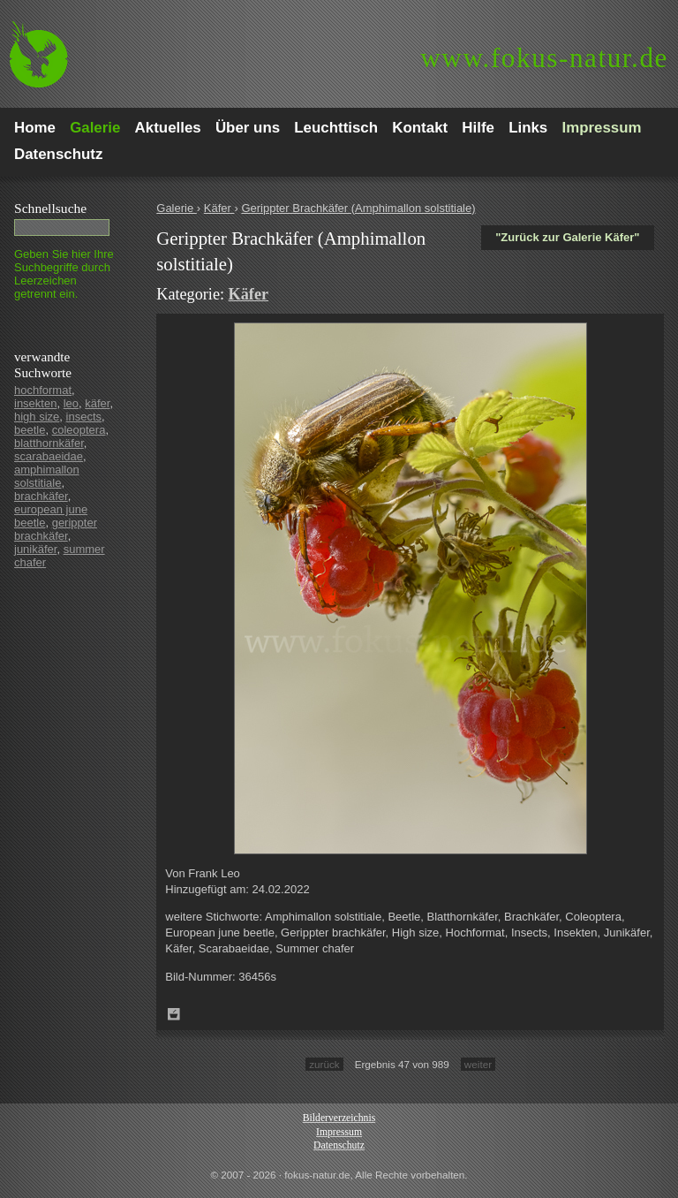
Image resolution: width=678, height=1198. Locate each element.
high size (36, 416)
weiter (478, 1064)
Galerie (176, 208)
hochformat (43, 390)
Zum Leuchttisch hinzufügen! (174, 1014)
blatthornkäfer (49, 443)
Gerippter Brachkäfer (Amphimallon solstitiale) (358, 208)
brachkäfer (41, 496)
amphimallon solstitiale (46, 476)
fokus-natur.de (544, 57)
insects (84, 416)
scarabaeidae (48, 456)
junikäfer (35, 549)
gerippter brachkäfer (55, 529)
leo (71, 403)
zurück (324, 1064)
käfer (97, 403)
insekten (35, 403)
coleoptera (79, 429)
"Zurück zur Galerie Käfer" (567, 237)
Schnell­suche (50, 208)
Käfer (219, 208)
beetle (29, 429)
